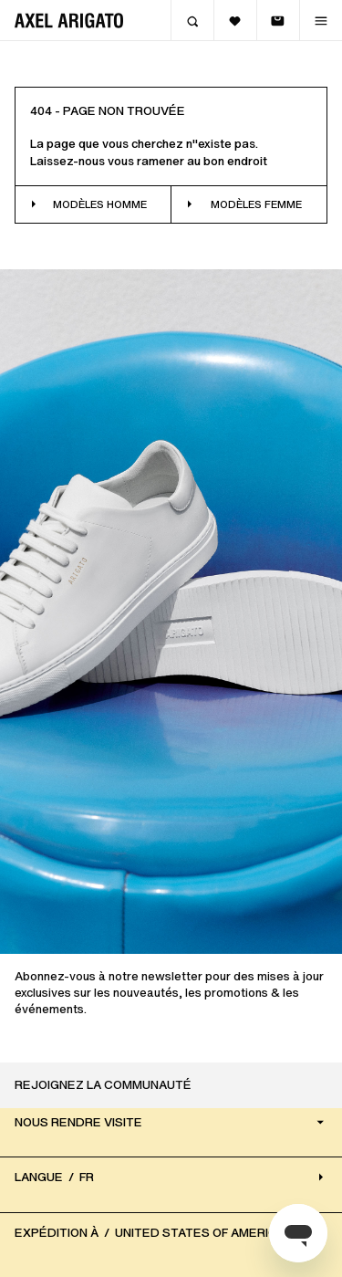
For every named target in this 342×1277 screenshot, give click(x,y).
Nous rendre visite (171, 1121)
